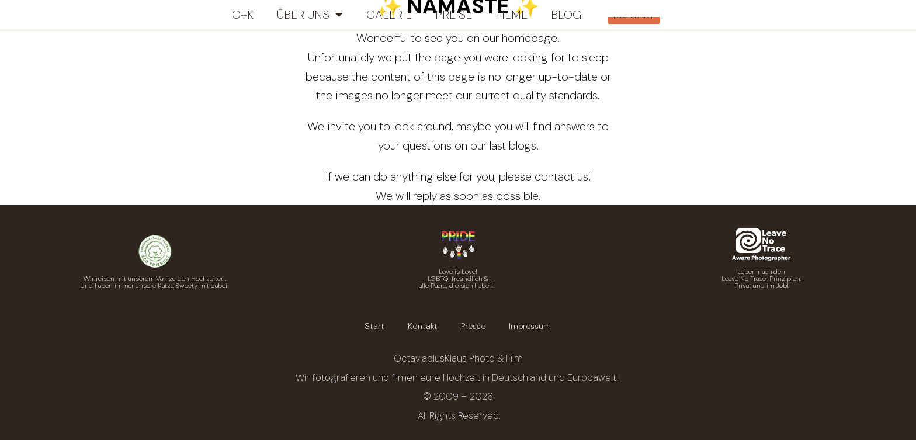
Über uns (310, 14)
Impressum (530, 326)
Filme (511, 14)
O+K (243, 14)
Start (374, 326)
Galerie (389, 14)
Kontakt (423, 326)
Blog (566, 14)
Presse (473, 326)
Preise (453, 14)
